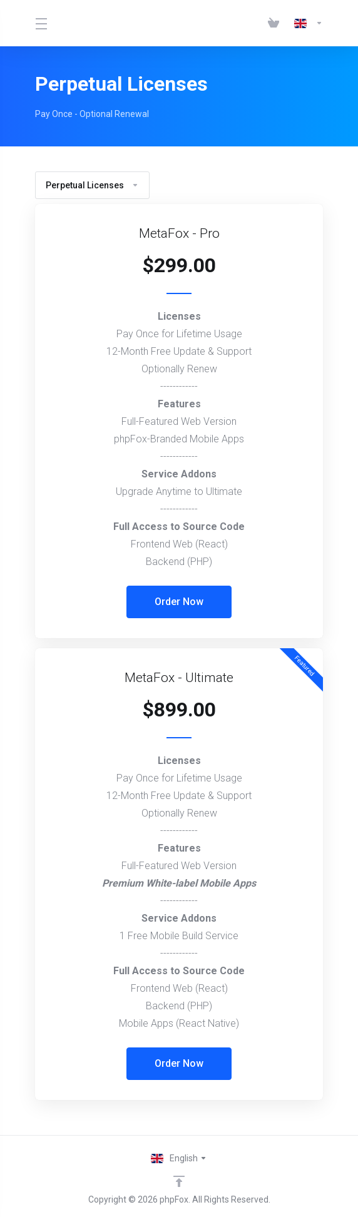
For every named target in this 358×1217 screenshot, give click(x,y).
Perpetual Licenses (92, 185)
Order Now (179, 602)
